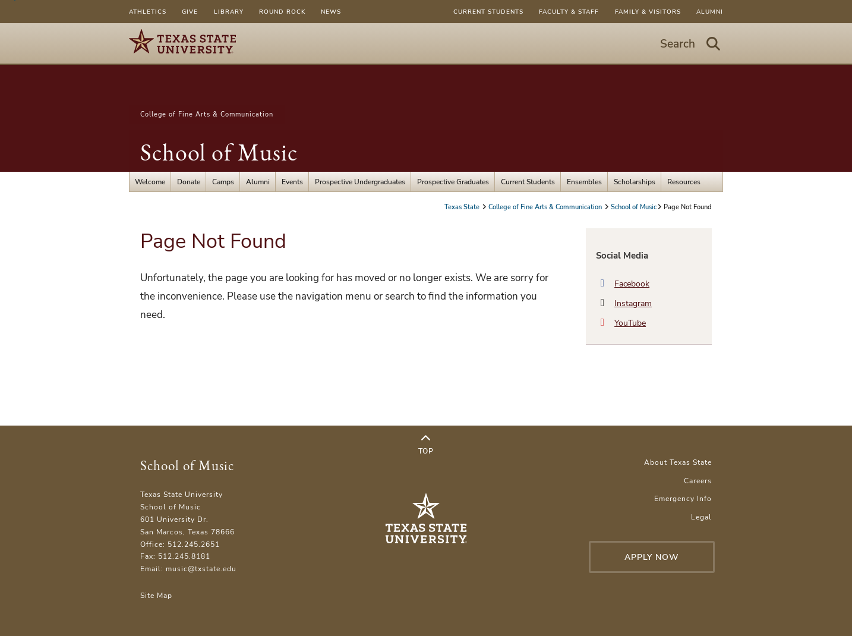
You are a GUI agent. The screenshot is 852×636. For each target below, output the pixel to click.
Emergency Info (683, 498)
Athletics (147, 11)
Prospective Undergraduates (360, 182)
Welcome (150, 182)
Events (292, 182)
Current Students (488, 11)
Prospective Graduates (453, 182)
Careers (698, 481)
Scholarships (634, 182)
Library (229, 11)
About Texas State (678, 462)
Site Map (156, 595)
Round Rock (282, 11)
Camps (223, 182)
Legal (701, 517)
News (331, 11)
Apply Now (651, 557)
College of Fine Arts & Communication (206, 114)
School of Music (219, 152)
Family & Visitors (648, 11)
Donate (188, 182)
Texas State (462, 207)
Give (190, 11)
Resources (683, 182)
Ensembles (584, 182)
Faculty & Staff (569, 11)
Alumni (709, 11)
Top (426, 444)
